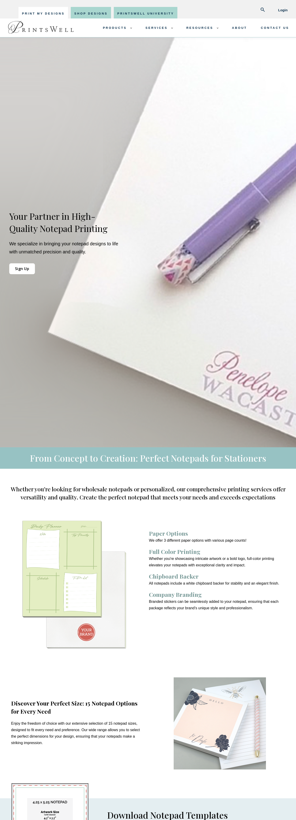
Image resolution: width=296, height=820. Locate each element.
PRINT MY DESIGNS (43, 13)
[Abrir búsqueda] (262, 10)
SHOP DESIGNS (91, 13)
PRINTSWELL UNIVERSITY (145, 13)
